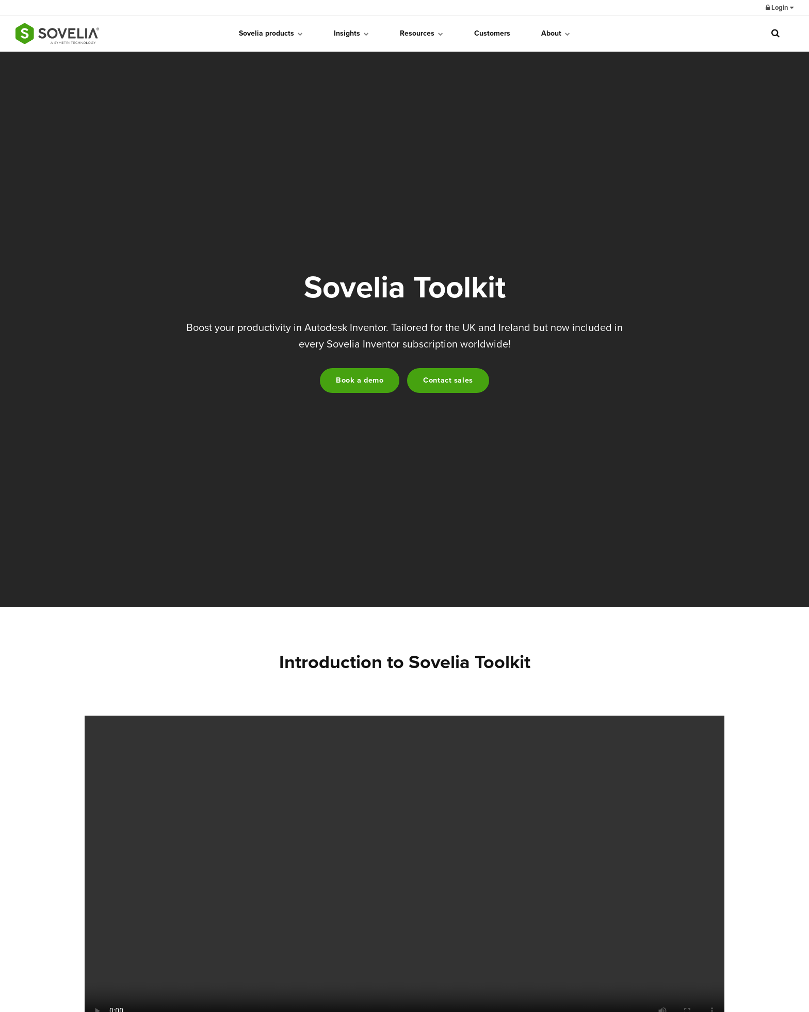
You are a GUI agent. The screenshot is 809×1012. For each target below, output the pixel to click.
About (555, 33)
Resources (421, 33)
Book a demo (359, 380)
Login (780, 8)
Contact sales (448, 380)
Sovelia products (271, 33)
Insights (351, 33)
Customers (492, 33)
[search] (775, 33)
